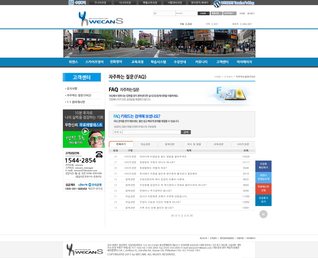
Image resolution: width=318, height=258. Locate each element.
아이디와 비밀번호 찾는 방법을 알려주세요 (163, 156)
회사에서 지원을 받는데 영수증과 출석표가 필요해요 (168, 173)
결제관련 (170, 144)
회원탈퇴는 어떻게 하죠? (153, 167)
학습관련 (145, 144)
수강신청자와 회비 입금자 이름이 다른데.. (163, 179)
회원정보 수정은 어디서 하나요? (157, 162)
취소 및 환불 (194, 144)
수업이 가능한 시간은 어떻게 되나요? (160, 202)
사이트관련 (243, 144)
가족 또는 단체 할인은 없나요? (156, 207)
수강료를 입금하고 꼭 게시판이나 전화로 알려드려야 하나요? (173, 185)
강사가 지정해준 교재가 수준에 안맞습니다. (164, 196)
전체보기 (121, 144)
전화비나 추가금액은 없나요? (156, 190)
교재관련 (218, 144)
